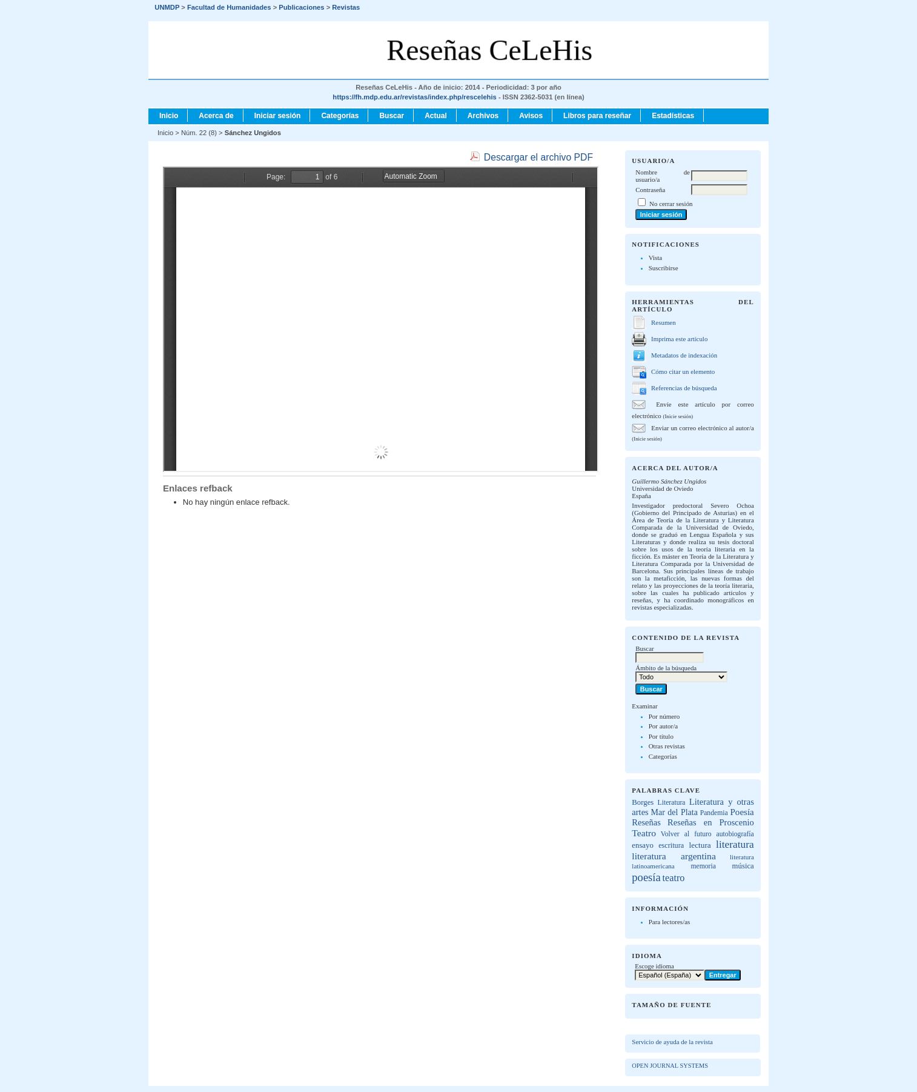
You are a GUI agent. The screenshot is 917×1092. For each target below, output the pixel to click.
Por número (664, 716)
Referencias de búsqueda (684, 387)
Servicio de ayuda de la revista (672, 1041)
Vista (656, 257)
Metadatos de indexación (684, 355)
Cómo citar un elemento (683, 371)
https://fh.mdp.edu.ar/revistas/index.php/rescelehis (414, 97)
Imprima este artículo (679, 338)
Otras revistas (667, 746)
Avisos (531, 116)
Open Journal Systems (670, 1065)
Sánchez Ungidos (253, 132)
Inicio (168, 116)
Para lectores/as (669, 921)
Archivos (483, 116)
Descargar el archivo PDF (538, 157)
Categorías (663, 756)
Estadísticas (673, 116)
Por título (661, 736)
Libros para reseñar (597, 116)
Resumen (663, 322)
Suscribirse (663, 267)
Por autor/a (663, 726)
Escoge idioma (654, 966)
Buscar (391, 116)
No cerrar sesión (670, 203)
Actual (436, 116)
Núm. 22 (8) (199, 132)
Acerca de (216, 116)
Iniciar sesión (277, 116)
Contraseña (650, 189)
